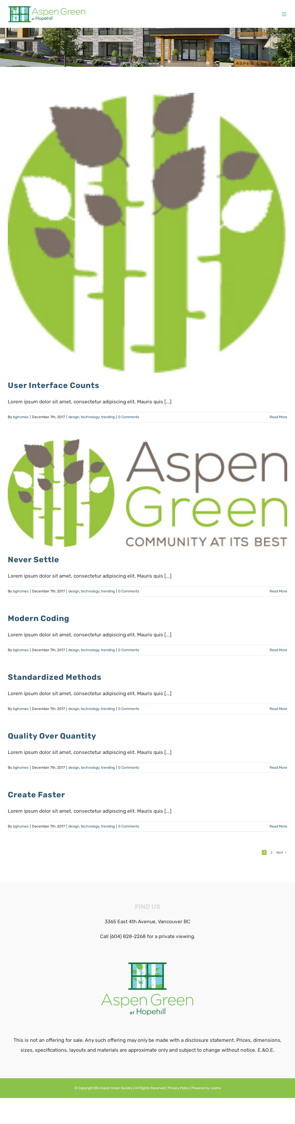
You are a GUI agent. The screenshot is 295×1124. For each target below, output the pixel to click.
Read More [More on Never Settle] (278, 591)
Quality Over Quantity (52, 736)
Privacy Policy (178, 1088)
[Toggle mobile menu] (284, 14)
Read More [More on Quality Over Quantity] (278, 767)
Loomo (215, 1088)
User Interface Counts (53, 385)
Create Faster (36, 794)
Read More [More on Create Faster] (278, 826)
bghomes (21, 417)
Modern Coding (38, 618)
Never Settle (33, 559)
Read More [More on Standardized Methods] (278, 709)
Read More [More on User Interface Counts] (278, 417)
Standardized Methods (55, 677)
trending (108, 417)
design (73, 417)
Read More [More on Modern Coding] (278, 650)
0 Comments (128, 417)
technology (90, 417)
